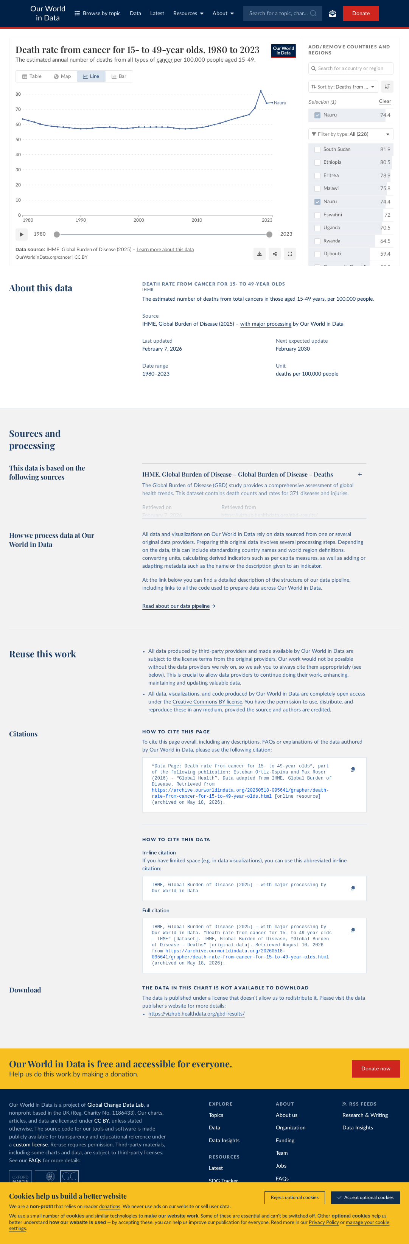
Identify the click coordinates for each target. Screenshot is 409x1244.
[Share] (275, 254)
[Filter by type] (350, 134)
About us (286, 1127)
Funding (285, 1152)
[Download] (259, 254)
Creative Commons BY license (207, 702)
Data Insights (224, 1152)
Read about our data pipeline (178, 606)
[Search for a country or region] (350, 68)
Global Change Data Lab (115, 1117)
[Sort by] (343, 87)
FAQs (34, 1173)
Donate (361, 13)
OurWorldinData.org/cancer (43, 257)
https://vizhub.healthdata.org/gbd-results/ (196, 1026)
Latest (157, 13)
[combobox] (282, 13)
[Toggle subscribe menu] (332, 13)
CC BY (81, 257)
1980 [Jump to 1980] (40, 234)
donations (109, 1206)
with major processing (265, 324)
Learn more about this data (165, 249)
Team (282, 1165)
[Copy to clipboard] (345, 770)
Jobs (281, 1178)
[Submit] (313, 13)
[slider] (57, 234)
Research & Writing (365, 1127)
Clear (385, 101)
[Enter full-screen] (290, 254)
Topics (216, 1127)
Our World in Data (47, 13)
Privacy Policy (324, 1222)
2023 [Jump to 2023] (286, 234)
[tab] (32, 76)
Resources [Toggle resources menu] (188, 13)
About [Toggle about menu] (223, 13)
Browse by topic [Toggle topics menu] (98, 13)
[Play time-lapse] (22, 234)
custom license (30, 1157)
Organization (291, 1140)
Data (135, 13)
